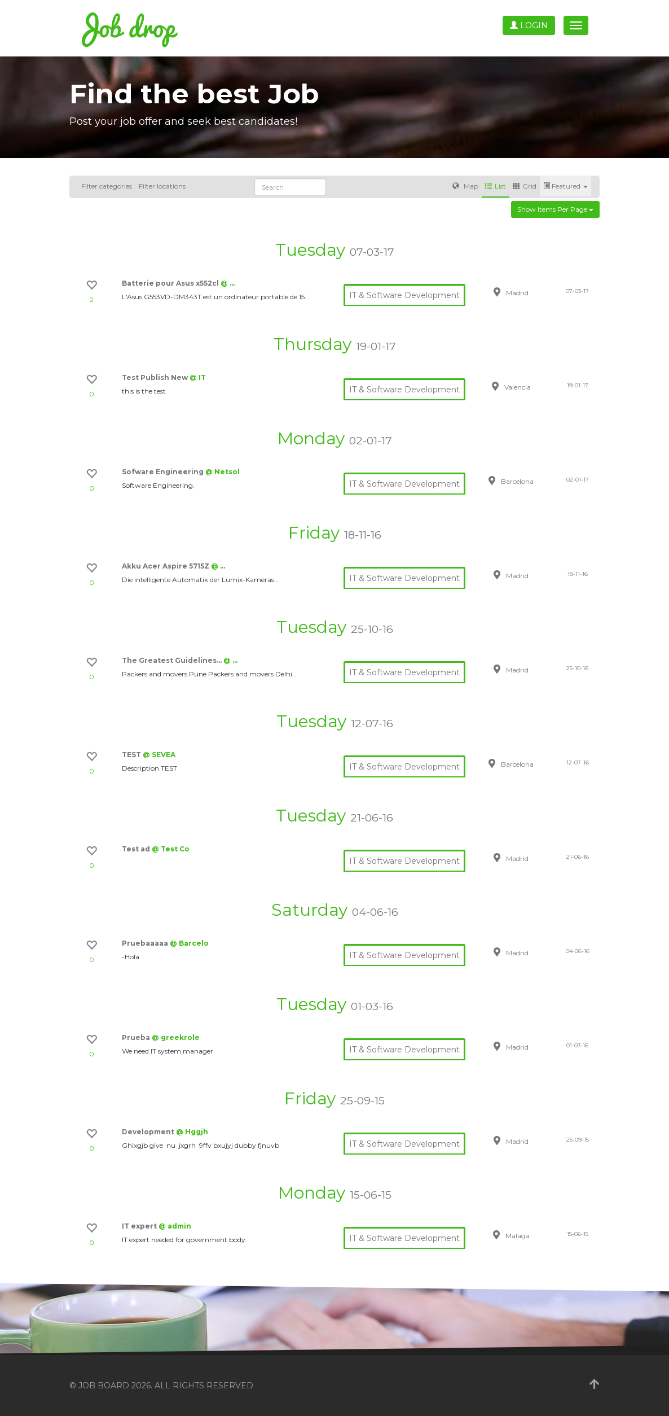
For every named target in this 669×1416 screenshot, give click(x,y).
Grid (524, 186)
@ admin (175, 1226)
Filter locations (162, 186)
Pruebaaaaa (146, 943)
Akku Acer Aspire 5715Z (166, 566)
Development (149, 1131)
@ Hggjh (192, 1131)
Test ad (137, 849)
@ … (228, 283)
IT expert (140, 1226)
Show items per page (555, 209)
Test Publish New (156, 377)
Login (529, 25)
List (495, 186)
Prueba (137, 1037)
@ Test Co (171, 849)
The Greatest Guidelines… (172, 660)
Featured (565, 186)
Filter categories (106, 186)
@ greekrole (176, 1037)
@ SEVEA (159, 754)
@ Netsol (222, 471)
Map (465, 186)
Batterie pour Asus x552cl (171, 283)
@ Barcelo (189, 943)
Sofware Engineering (163, 471)
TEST (132, 754)
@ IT (198, 377)
